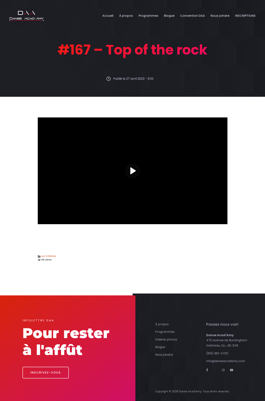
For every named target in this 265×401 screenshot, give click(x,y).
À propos (126, 16)
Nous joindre (220, 16)
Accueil (107, 16)
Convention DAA (192, 16)
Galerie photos (166, 339)
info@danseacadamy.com (225, 361)
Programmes (148, 16)
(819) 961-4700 (217, 353)
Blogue (169, 16)
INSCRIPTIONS (245, 16)
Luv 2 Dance (48, 256)
